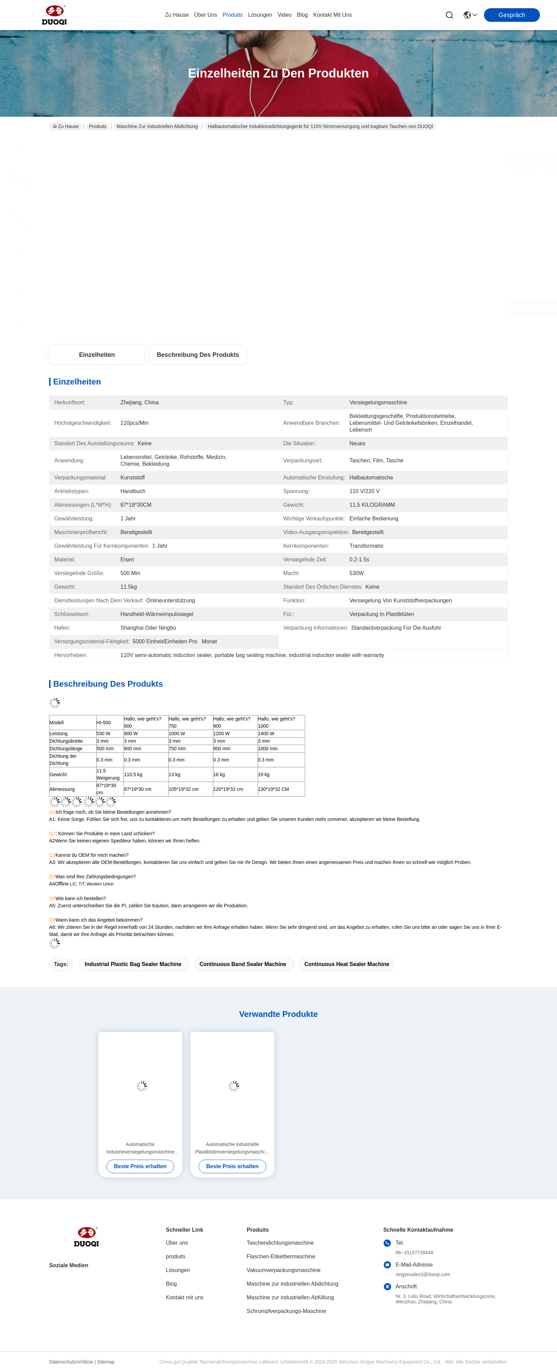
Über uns (205, 15)
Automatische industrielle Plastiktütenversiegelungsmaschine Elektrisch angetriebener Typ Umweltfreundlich (232, 1149)
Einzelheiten (97, 354)
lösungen (260, 15)
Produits (97, 126)
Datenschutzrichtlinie (71, 1362)
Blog (171, 1284)
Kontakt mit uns (184, 1297)
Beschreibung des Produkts (198, 354)
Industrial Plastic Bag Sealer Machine (133, 964)
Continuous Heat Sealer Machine (346, 964)
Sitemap (106, 1362)
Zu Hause (176, 15)
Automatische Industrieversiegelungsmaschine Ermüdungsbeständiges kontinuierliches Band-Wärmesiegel (140, 1149)
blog (302, 15)
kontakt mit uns (332, 15)
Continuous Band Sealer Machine (242, 964)
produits (233, 15)
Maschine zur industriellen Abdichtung (157, 126)
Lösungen (178, 1270)
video (284, 15)
